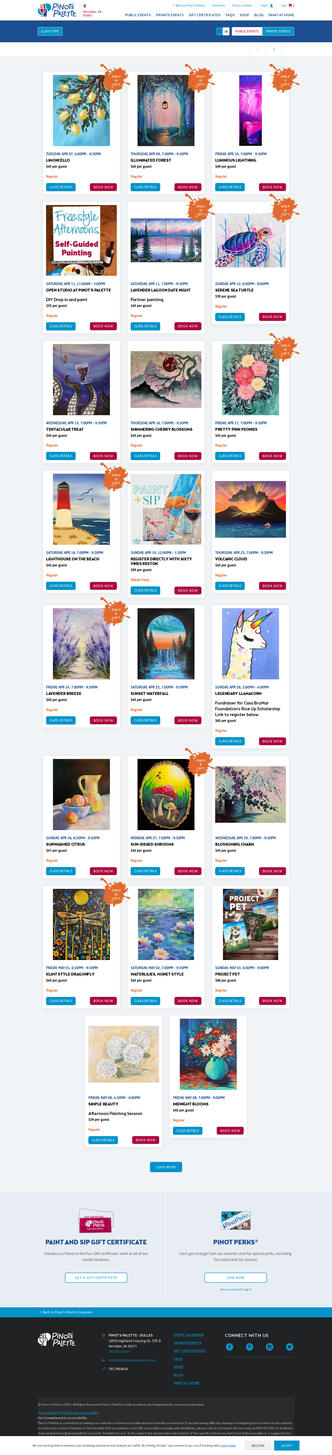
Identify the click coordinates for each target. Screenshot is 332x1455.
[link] (274, 49)
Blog (259, 15)
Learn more (228, 1445)
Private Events (170, 15)
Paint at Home (281, 15)
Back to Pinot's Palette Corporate (68, 1312)
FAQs (230, 15)
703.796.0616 (118, 1369)
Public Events (138, 15)
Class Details (61, 187)
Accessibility (90, 1413)
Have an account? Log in (235, 1289)
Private (278, 31)
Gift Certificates (205, 15)
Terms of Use (47, 1413)
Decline (258, 1445)
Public (247, 31)
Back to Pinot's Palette (190, 5)
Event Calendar (189, 1335)
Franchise (218, 5)
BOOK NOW (103, 187)
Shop (244, 15)
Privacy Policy (69, 1413)
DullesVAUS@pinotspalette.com (132, 1360)
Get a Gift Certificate (96, 1278)
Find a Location (242, 5)
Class (50, 31)
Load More (166, 1167)
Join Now (236, 1278)
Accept (286, 1445)
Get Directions (119, 1351)
